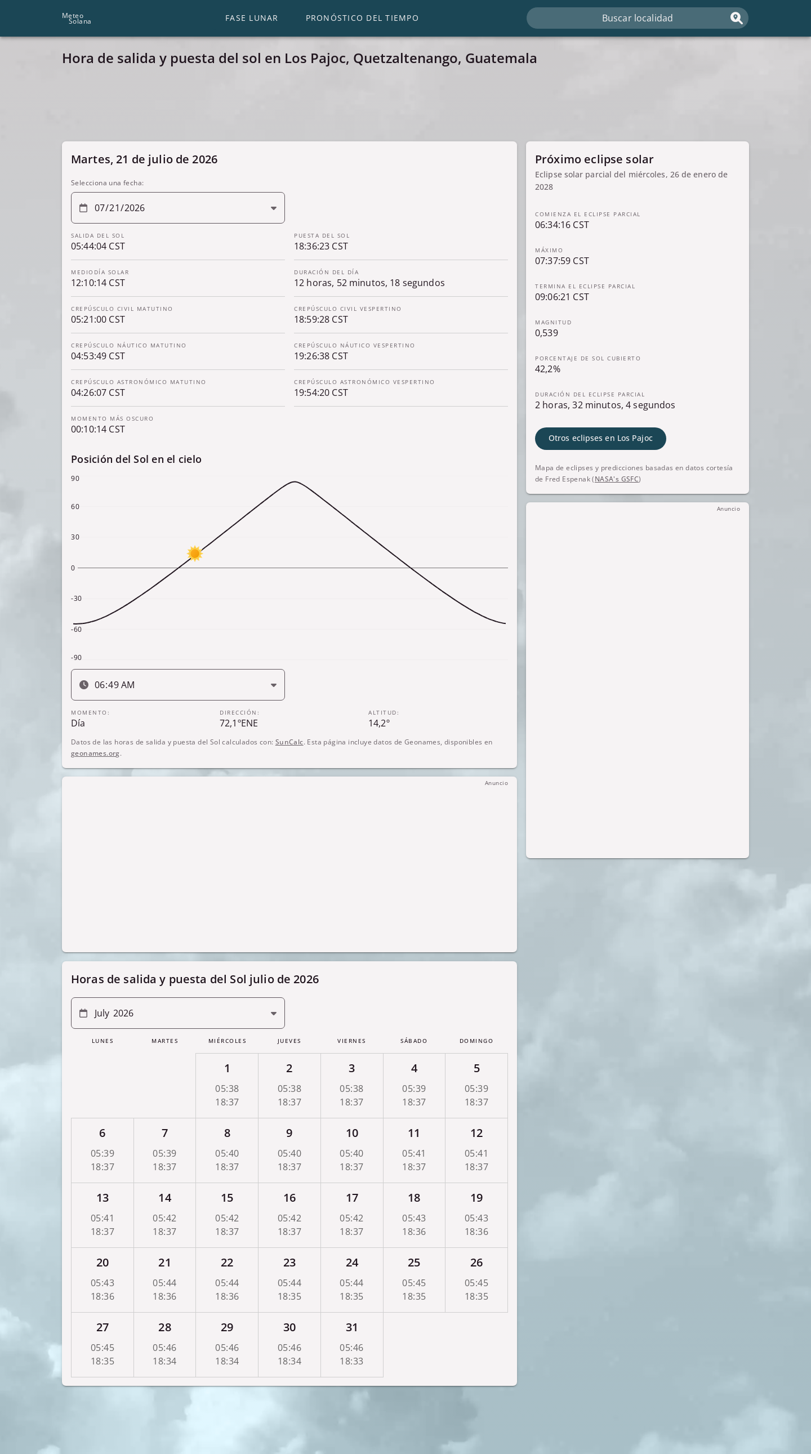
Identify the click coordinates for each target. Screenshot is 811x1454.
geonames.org (95, 752)
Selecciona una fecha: (107, 183)
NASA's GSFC (617, 478)
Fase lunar (252, 17)
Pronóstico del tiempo (362, 17)
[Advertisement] (400, 107)
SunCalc (289, 741)
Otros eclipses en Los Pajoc (601, 437)
